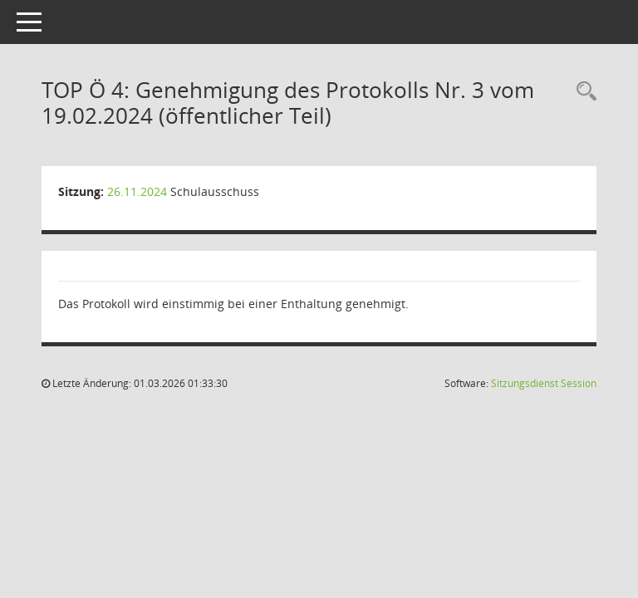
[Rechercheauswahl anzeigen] (582, 91)
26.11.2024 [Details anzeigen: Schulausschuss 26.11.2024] (137, 191)
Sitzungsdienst (543, 383)
